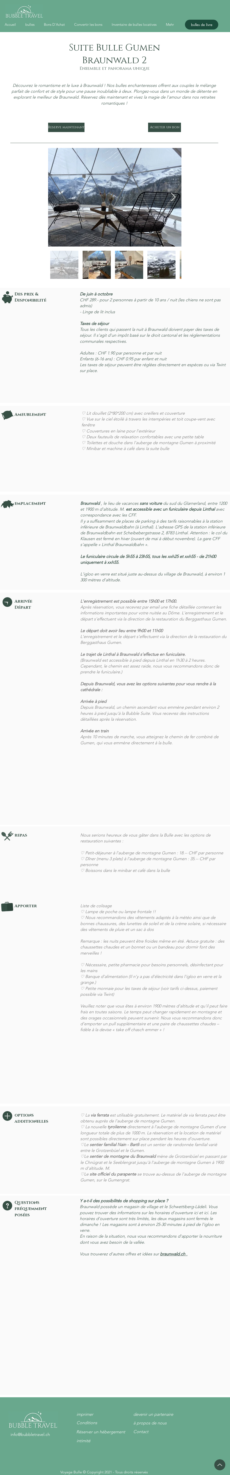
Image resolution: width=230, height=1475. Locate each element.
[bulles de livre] (201, 25)
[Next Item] (173, 197)
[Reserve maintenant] (66, 127)
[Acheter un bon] (164, 127)
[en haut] (219, 1464)
